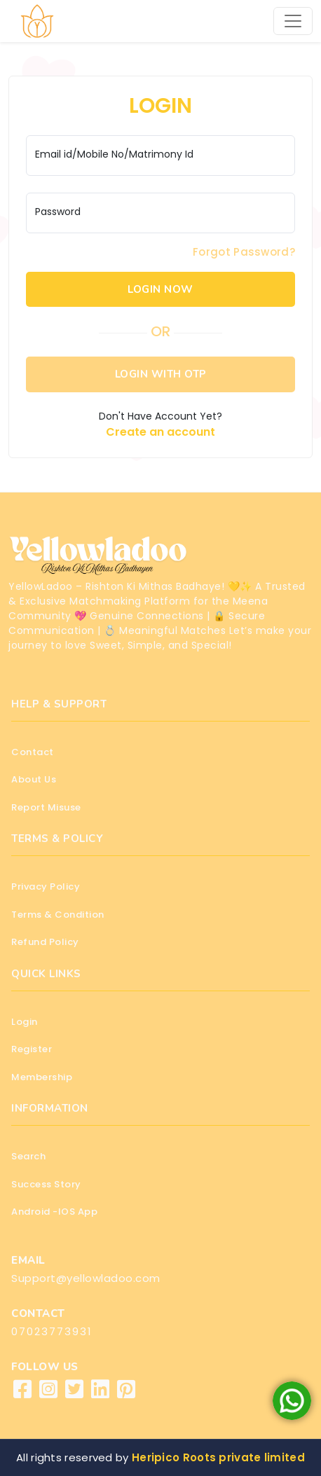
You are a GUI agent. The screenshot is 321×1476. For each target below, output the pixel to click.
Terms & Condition (57, 914)
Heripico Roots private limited (218, 1457)
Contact (32, 752)
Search (28, 1156)
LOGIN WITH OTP (161, 374)
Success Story (46, 1184)
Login (24, 1021)
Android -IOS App (54, 1211)
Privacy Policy (45, 886)
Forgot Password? (244, 251)
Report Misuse (46, 807)
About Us (33, 779)
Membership (41, 1077)
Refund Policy (45, 942)
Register (31, 1049)
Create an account (160, 432)
